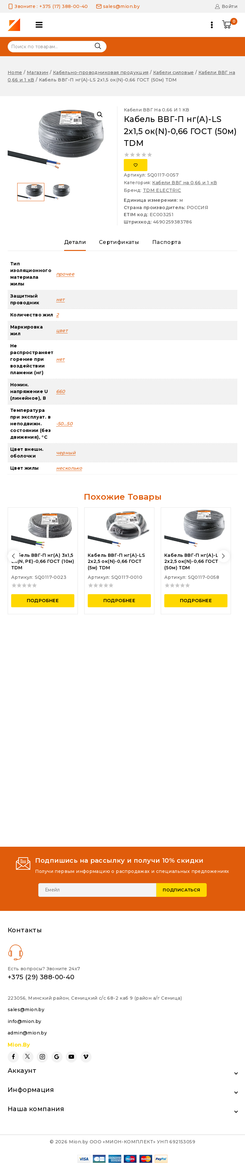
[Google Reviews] (57, 1057)
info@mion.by (24, 1021)
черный (66, 456)
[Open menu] (212, 25)
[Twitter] (27, 1057)
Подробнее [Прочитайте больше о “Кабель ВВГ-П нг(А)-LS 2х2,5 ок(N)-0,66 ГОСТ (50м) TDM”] (196, 604)
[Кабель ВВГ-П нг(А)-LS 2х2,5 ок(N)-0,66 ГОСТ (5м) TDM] (119, 532)
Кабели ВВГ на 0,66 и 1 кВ (156, 110)
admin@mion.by (27, 1033)
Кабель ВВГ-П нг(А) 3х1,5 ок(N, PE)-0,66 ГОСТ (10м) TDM (42, 565)
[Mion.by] (16, 25)
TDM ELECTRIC (162, 190)
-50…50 (64, 427)
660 (60, 394)
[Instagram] (42, 1057)
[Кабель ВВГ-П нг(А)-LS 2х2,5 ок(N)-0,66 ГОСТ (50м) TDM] (195, 532)
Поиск (98, 46)
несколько (69, 471)
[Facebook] (13, 1057)
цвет (62, 334)
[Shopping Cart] (229, 25)
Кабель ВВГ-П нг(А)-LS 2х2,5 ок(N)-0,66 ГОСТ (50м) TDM (192, 565)
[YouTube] (71, 1057)
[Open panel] (41, 25)
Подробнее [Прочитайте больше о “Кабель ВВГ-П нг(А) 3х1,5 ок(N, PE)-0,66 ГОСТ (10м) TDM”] (43, 604)
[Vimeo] (86, 1057)
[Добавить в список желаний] (135, 165)
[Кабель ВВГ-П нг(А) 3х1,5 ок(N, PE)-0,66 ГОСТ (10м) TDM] (42, 532)
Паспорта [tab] (169, 243)
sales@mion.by (26, 1009)
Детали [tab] (72, 243)
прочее (65, 277)
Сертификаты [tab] (119, 243)
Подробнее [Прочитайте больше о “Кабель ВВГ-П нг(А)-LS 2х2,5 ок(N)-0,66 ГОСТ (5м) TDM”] (119, 604)
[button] (100, 114)
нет (60, 303)
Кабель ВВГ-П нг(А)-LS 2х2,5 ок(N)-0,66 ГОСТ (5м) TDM (116, 565)
